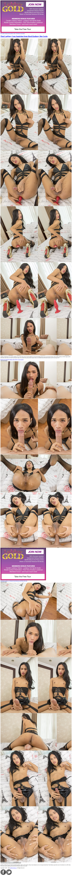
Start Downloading (4, 360)
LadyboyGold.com (13, 867)
